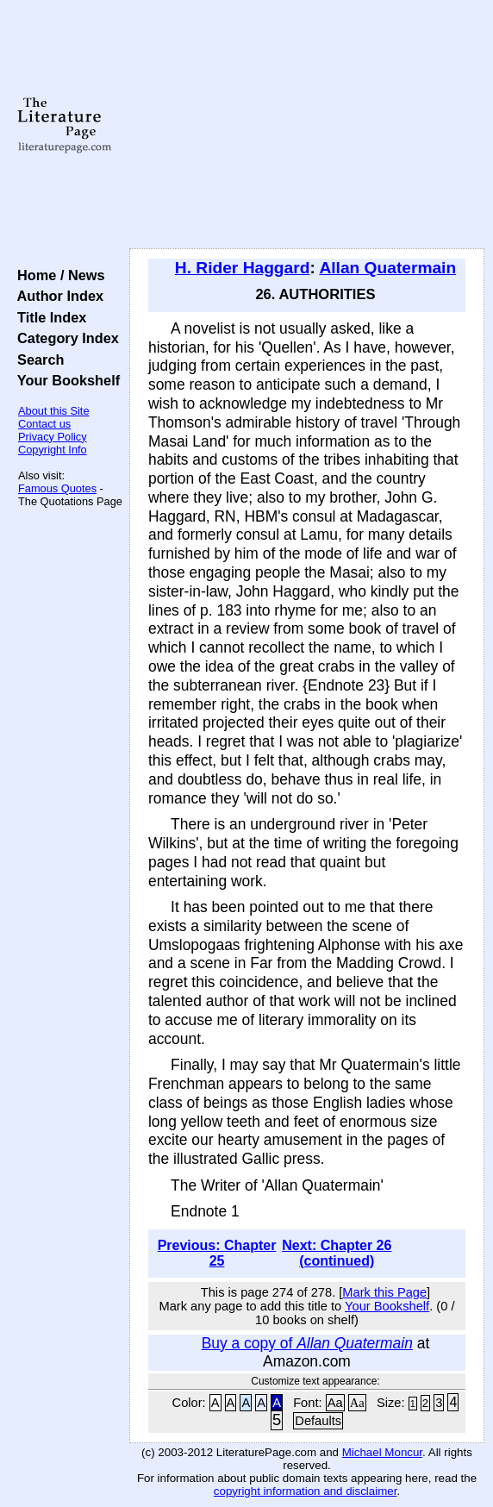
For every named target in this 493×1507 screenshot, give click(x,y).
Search (36, 359)
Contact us (44, 423)
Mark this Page (384, 1292)
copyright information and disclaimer (305, 1491)
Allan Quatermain (387, 268)
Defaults (318, 1421)
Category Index (64, 338)
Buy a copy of (307, 1343)
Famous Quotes (57, 488)
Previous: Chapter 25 (217, 1253)
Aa (335, 1403)
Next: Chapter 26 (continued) (336, 1253)
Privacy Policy (52, 436)
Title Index (47, 317)
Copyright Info (52, 449)
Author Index (56, 295)
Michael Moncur (382, 1452)
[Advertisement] (307, 125)
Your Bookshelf (64, 380)
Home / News (57, 275)
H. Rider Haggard (242, 268)
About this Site (54, 410)
